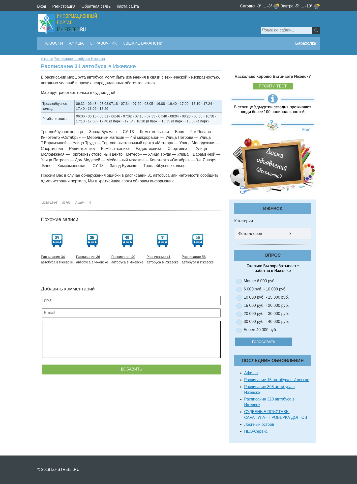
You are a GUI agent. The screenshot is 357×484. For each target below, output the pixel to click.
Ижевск (47, 59)
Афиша (76, 43)
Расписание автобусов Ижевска (79, 59)
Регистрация (64, 6)
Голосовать (267, 342)
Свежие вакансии (143, 43)
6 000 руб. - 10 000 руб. (265, 289)
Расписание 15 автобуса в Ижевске (276, 380)
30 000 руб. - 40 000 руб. (266, 321)
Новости (53, 43)
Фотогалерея (250, 233)
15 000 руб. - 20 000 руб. (266, 305)
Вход (41, 6)
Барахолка (305, 43)
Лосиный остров (259, 424)
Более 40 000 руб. (260, 330)
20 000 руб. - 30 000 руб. (266, 314)
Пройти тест (273, 86)
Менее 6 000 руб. (259, 281)
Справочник (103, 43)
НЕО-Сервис (256, 431)
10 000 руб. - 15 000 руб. (266, 297)
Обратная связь (96, 6)
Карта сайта (128, 6)
